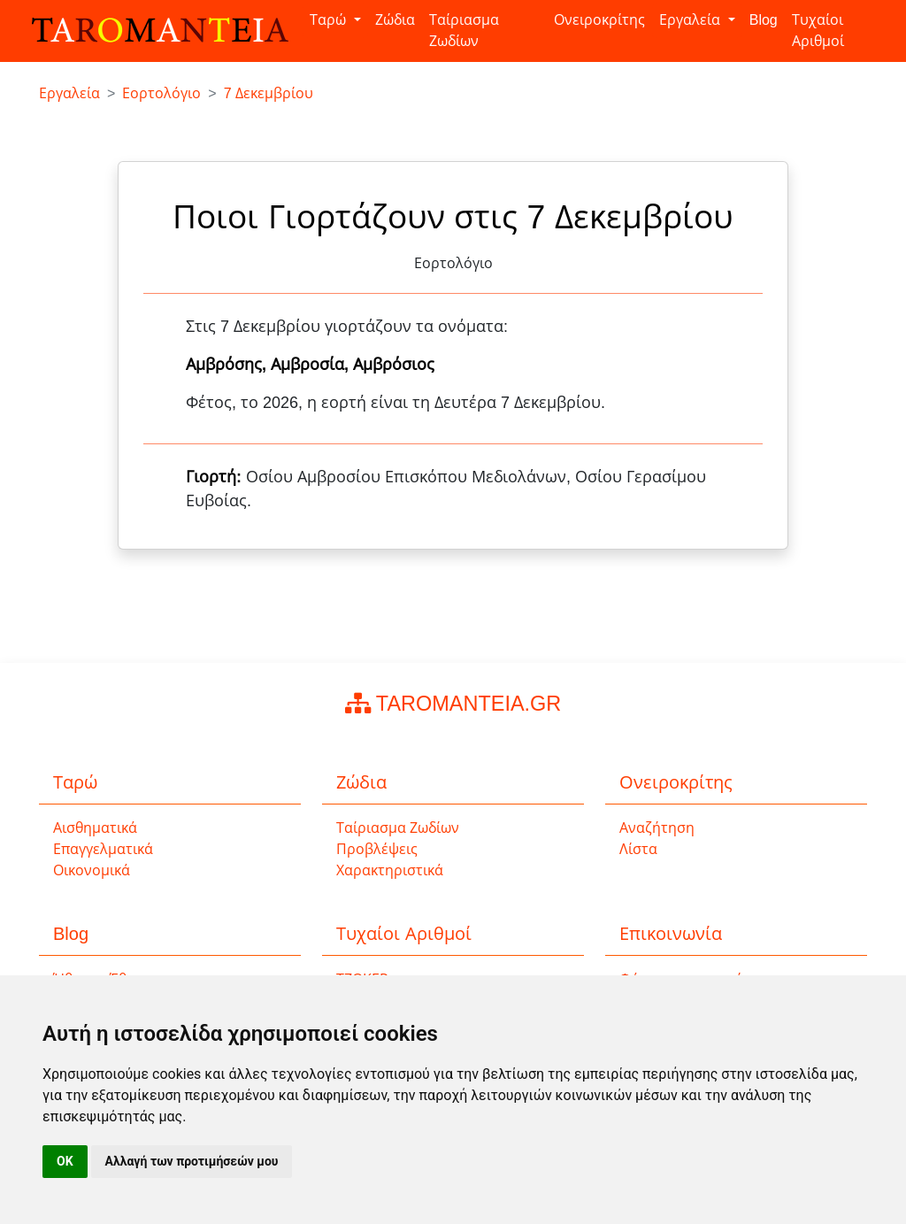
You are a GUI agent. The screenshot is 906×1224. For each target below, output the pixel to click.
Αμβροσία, (312, 364)
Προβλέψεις (377, 849)
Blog (763, 19)
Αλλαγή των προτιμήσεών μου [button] (192, 1161)
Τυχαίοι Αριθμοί (818, 30)
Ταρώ (329, 19)
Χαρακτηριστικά (389, 870)
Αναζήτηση (657, 827)
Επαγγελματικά (103, 849)
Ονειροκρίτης (599, 19)
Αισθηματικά (95, 827)
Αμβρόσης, (228, 364)
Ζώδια (395, 19)
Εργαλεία (691, 19)
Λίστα (638, 849)
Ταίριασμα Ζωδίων (464, 30)
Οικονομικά (91, 870)
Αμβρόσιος (393, 364)
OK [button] (65, 1161)
